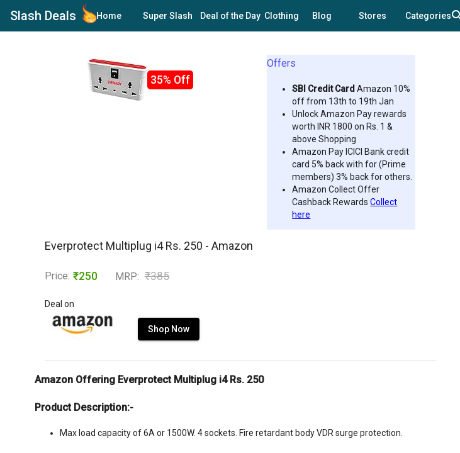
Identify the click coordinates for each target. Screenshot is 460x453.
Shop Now (168, 329)
